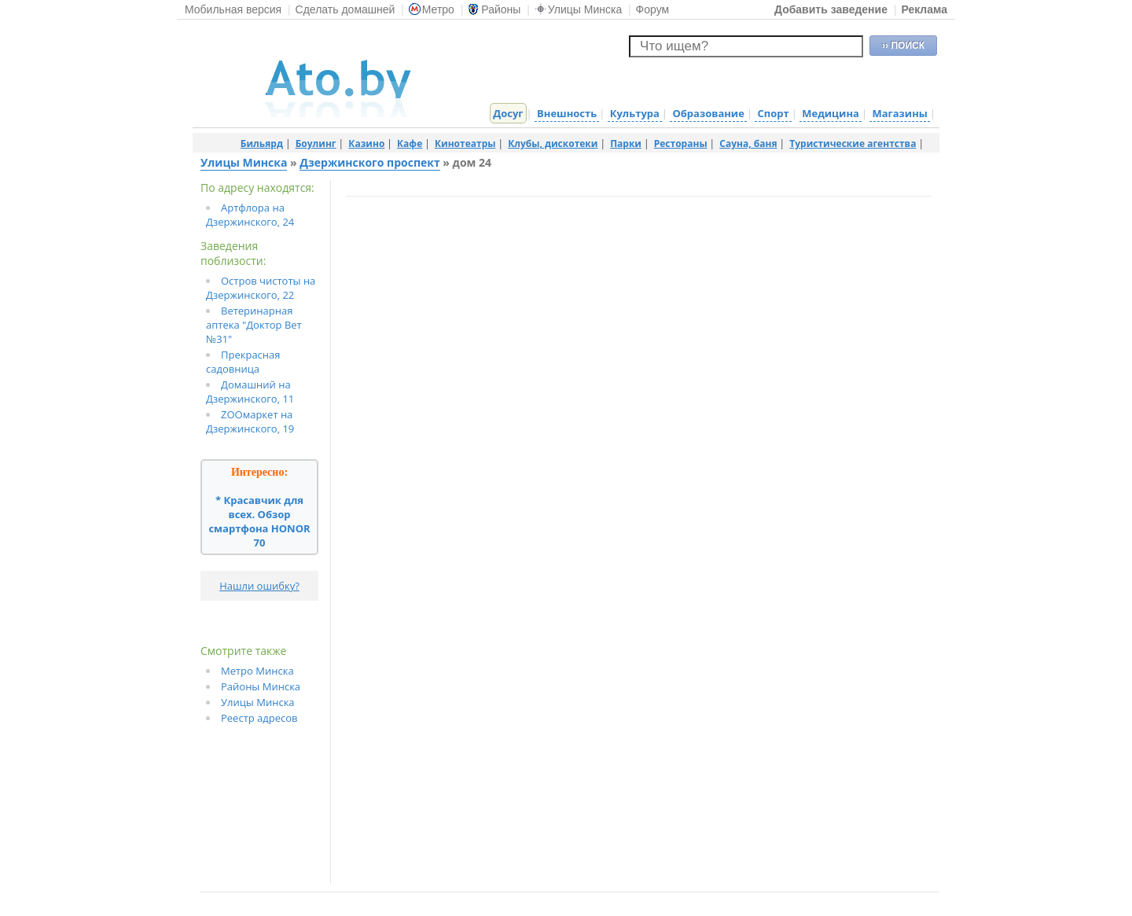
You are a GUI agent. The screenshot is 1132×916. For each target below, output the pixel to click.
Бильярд (262, 143)
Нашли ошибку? (259, 586)
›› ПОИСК (903, 45)
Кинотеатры (465, 143)
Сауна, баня (748, 143)
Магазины (899, 113)
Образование (708, 113)
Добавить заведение (831, 9)
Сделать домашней (345, 9)
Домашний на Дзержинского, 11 (250, 391)
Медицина (830, 113)
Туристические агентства (852, 143)
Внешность (567, 113)
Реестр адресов (259, 718)
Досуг (508, 113)
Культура (635, 113)
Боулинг (316, 143)
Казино (366, 143)
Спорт (772, 113)
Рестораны (681, 143)
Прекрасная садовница (243, 362)
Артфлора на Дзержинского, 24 (250, 214)
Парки (625, 143)
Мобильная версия (233, 9)
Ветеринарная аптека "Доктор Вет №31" (254, 324)
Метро (431, 9)
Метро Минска (257, 671)
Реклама (924, 9)
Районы (494, 9)
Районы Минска (260, 686)
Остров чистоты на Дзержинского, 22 (260, 288)
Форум (653, 9)
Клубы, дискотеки (552, 143)
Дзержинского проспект (369, 162)
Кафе (409, 143)
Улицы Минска (578, 9)
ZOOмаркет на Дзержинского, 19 (250, 421)
